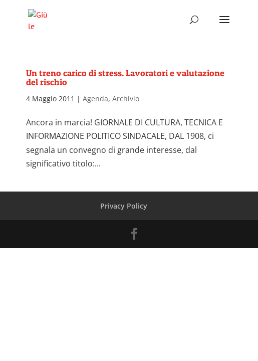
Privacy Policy (123, 206)
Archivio (125, 98)
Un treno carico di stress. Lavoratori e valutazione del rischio (125, 77)
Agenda (95, 98)
